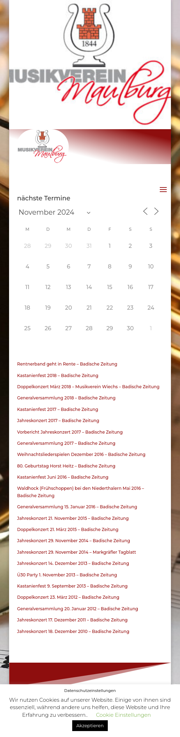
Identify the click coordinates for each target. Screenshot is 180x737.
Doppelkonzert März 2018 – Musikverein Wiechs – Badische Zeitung (88, 386)
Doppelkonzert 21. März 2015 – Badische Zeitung (68, 529)
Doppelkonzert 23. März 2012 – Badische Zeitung (68, 597)
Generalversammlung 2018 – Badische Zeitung (66, 397)
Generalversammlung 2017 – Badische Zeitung (66, 443)
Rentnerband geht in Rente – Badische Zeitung (67, 364)
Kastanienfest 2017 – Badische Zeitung (57, 409)
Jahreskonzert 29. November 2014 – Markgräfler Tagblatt (76, 552)
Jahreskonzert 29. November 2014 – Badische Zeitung (73, 540)
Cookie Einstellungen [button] (123, 715)
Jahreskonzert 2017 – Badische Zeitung (58, 420)
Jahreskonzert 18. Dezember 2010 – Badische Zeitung (73, 631)
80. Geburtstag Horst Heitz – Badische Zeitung (66, 466)
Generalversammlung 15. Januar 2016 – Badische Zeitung (77, 506)
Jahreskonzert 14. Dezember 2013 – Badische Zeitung (73, 563)
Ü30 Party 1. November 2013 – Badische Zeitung (67, 574)
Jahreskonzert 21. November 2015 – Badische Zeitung (73, 518)
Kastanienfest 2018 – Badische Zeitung (57, 375)
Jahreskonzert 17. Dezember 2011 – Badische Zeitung (72, 619)
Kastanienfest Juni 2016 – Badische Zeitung (62, 477)
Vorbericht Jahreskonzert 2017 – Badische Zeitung (70, 432)
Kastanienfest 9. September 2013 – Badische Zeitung (72, 586)
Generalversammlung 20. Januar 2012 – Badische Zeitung (77, 608)
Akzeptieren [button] (90, 725)
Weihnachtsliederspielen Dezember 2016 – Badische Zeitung (81, 454)
